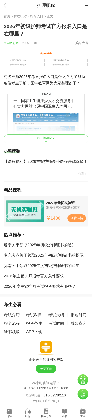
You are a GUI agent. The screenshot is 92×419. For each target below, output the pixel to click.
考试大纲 (56, 315)
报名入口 (36, 16)
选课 (9, 416)
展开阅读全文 (46, 139)
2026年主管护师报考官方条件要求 (34, 276)
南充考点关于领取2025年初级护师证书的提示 (44, 255)
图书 (64, 416)
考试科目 (34, 315)
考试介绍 (12, 315)
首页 (7, 16)
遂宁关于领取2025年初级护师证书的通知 (40, 245)
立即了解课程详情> (60, 60)
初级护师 (11, 76)
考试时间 (56, 323)
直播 (82, 416)
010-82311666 (35, 388)
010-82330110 (55, 395)
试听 (27, 416)
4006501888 (58, 388)
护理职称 (20, 16)
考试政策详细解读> (17, 65)
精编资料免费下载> (60, 65)
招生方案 (46, 416)
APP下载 (34, 331)
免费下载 (46, 368)
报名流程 (12, 323)
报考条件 (34, 323)
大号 (85, 43)
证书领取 (12, 331)
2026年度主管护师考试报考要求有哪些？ (40, 286)
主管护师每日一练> (17, 60)
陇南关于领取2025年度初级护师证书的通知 (42, 265)
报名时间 (78, 315)
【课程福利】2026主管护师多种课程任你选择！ (46, 161)
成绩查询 (78, 323)
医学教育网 (11, 43)
